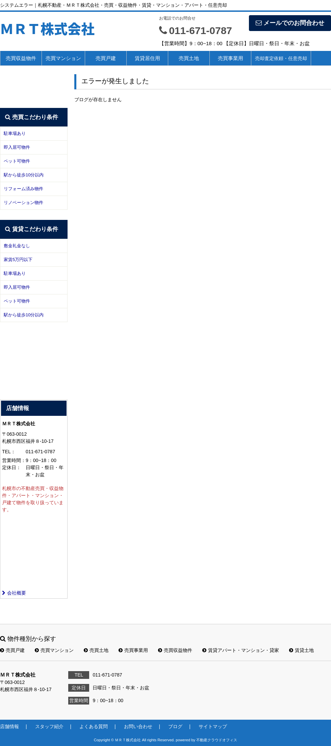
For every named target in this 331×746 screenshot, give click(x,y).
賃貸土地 (301, 650)
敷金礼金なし (17, 245)
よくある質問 (93, 726)
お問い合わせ (138, 726)
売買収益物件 (21, 58)
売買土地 (189, 58)
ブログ (175, 726)
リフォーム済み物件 (23, 188)
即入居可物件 (17, 147)
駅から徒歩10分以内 (24, 174)
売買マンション (63, 58)
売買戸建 (106, 58)
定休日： (11, 467)
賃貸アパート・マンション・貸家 (240, 650)
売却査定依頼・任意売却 (281, 58)
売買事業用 (230, 58)
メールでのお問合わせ (290, 23)
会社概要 (14, 593)
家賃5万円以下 (18, 259)
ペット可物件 (17, 161)
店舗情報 (9, 726)
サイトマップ (213, 726)
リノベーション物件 (23, 202)
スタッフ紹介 (49, 726)
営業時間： (14, 460)
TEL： (9, 451)
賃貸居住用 (147, 58)
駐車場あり (15, 133)
